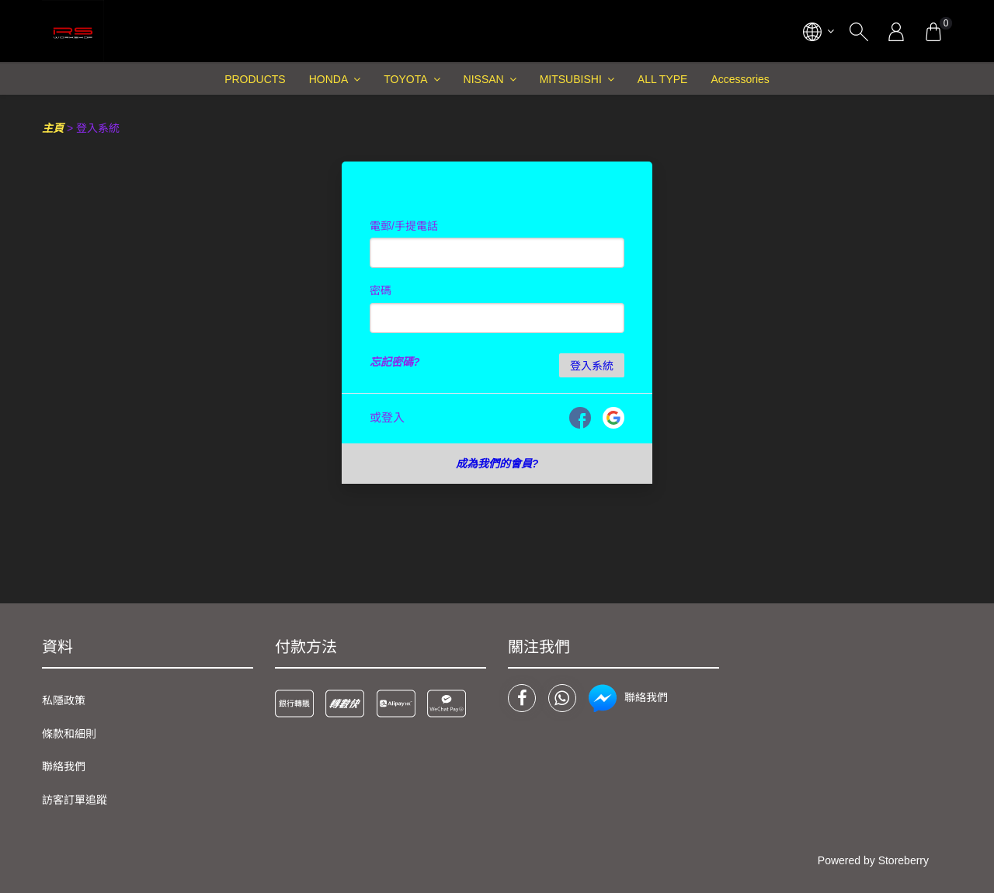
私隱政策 (63, 700)
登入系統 (591, 366)
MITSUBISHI (571, 79)
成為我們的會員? (497, 463)
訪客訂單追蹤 (74, 800)
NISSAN (484, 79)
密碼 (380, 290)
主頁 (53, 128)
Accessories (740, 79)
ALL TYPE (663, 79)
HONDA (329, 79)
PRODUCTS (255, 79)
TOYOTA (405, 79)
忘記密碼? (395, 362)
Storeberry (903, 860)
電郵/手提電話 (404, 226)
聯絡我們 (63, 766)
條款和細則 (69, 734)
